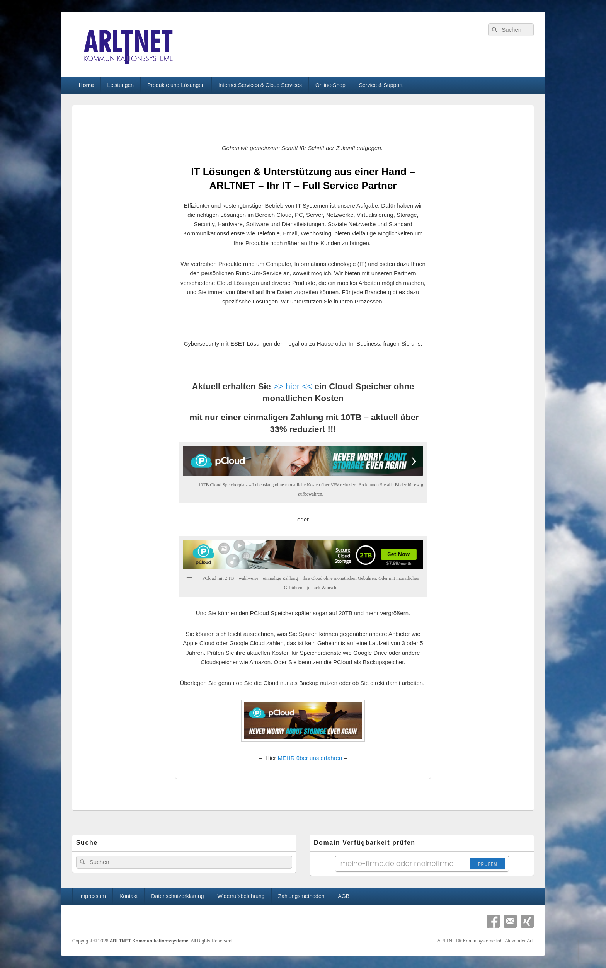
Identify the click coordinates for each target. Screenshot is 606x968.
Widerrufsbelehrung (240, 896)
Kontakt (128, 896)
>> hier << (292, 386)
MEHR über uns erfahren (310, 758)
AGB (343, 896)
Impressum (92, 896)
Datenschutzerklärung (177, 896)
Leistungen (120, 85)
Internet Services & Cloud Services (260, 85)
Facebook (493, 921)
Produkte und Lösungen (176, 85)
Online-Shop (330, 85)
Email (510, 921)
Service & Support (381, 85)
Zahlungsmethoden (301, 896)
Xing (527, 921)
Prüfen (487, 864)
